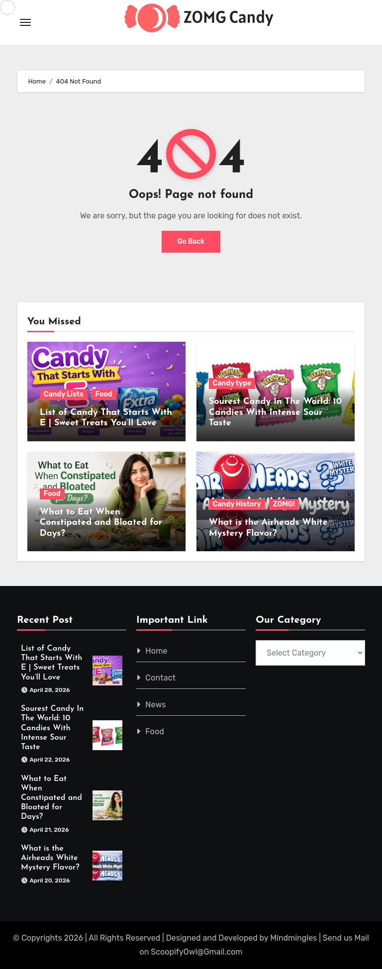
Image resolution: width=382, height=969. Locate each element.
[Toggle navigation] (25, 22)
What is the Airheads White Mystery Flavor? (50, 858)
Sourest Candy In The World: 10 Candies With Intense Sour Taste (275, 412)
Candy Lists (64, 394)
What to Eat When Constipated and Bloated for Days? (101, 522)
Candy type (232, 383)
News (155, 704)
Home (156, 651)
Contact (160, 677)
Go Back (191, 241)
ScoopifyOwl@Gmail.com (196, 952)
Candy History (237, 504)
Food (104, 394)
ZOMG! (284, 504)
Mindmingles (293, 938)
